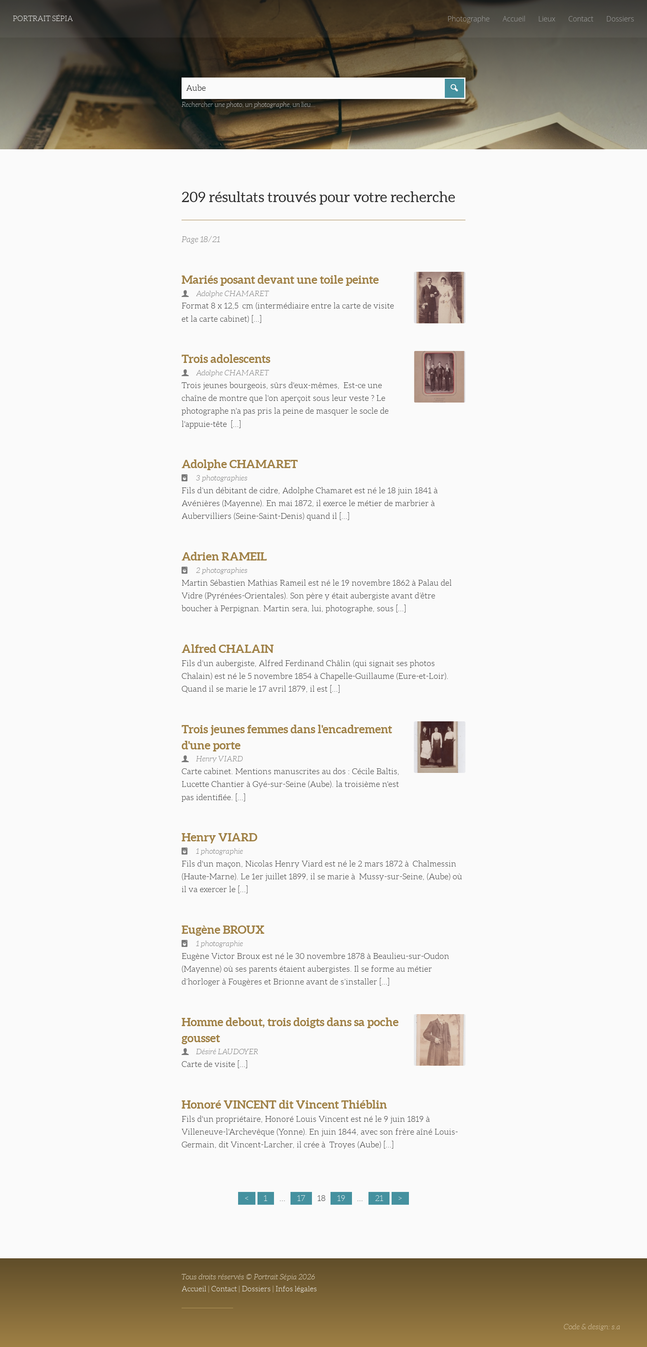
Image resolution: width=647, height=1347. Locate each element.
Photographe (468, 19)
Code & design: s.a (592, 1327)
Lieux (546, 19)
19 (341, 1198)
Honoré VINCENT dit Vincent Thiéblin (284, 1104)
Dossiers (620, 19)
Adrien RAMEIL (224, 556)
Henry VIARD (219, 837)
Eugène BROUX (223, 929)
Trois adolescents (226, 358)
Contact (580, 19)
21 (379, 1198)
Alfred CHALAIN (228, 648)
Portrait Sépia (43, 18)
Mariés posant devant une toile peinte (280, 279)
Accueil (514, 19)
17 (301, 1198)
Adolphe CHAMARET (240, 464)
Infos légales (296, 1289)
